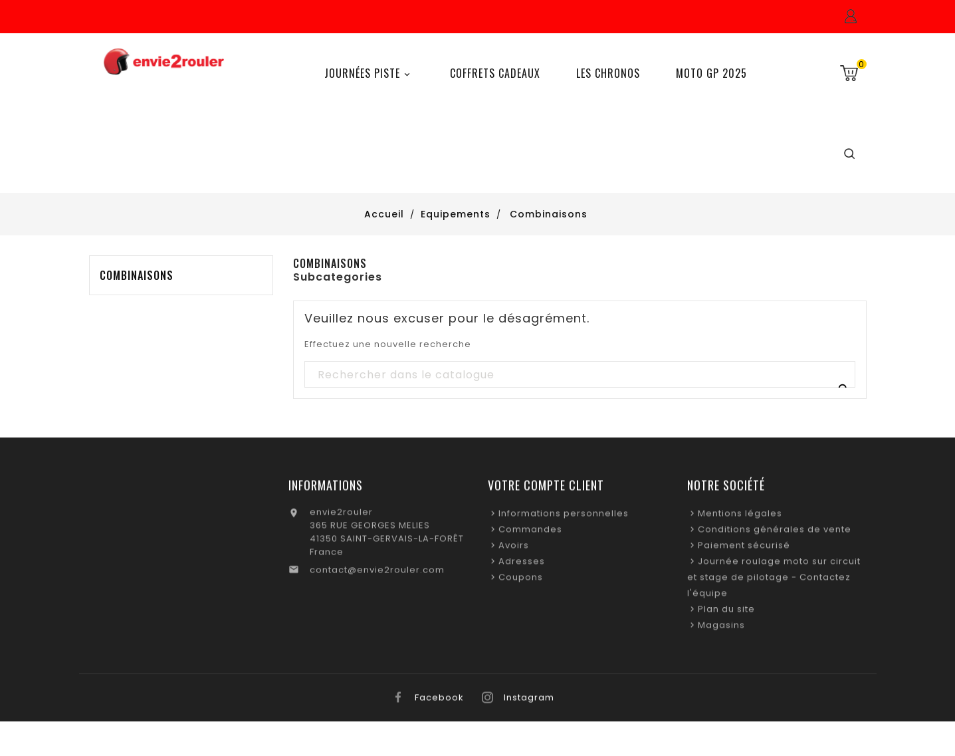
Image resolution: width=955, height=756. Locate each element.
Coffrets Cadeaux (495, 73)
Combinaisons (136, 275)
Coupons (520, 581)
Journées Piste (369, 73)
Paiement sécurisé (744, 549)
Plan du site (726, 613)
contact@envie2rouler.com (377, 574)
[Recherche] (579, 375)
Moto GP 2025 (711, 73)
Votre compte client (546, 489)
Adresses (521, 565)
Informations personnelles (563, 517)
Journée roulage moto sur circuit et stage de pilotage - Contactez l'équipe (774, 581)
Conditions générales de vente (774, 533)
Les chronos (608, 73)
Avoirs (513, 549)
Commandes (530, 533)
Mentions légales (740, 517)
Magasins (721, 629)
